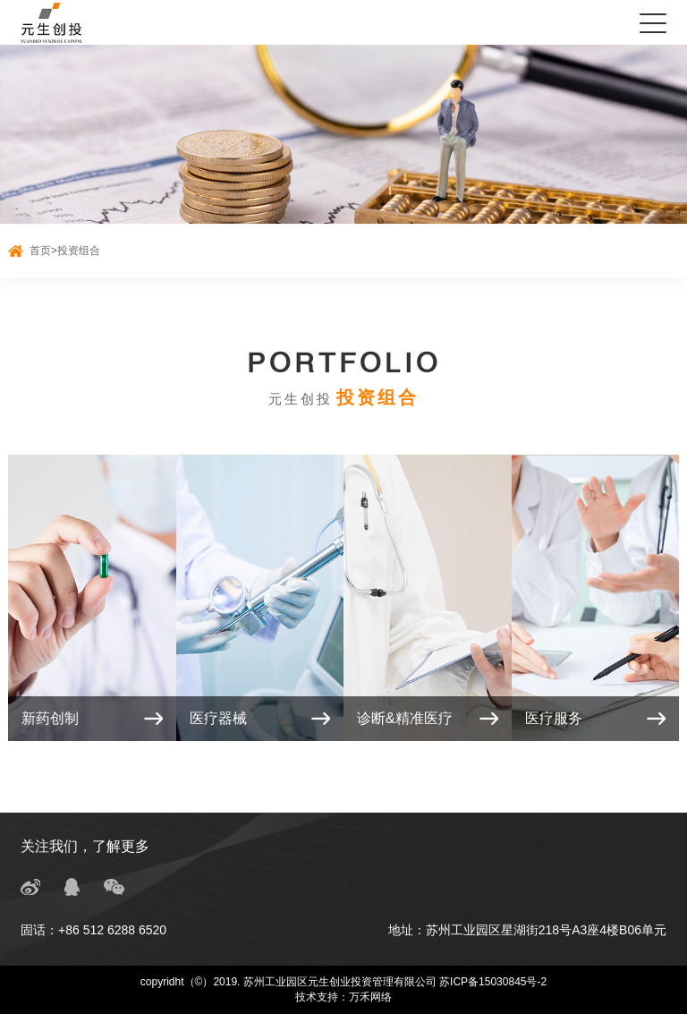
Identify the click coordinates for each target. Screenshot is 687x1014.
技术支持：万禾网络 (343, 997)
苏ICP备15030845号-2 (493, 982)
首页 (40, 250)
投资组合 (78, 250)
